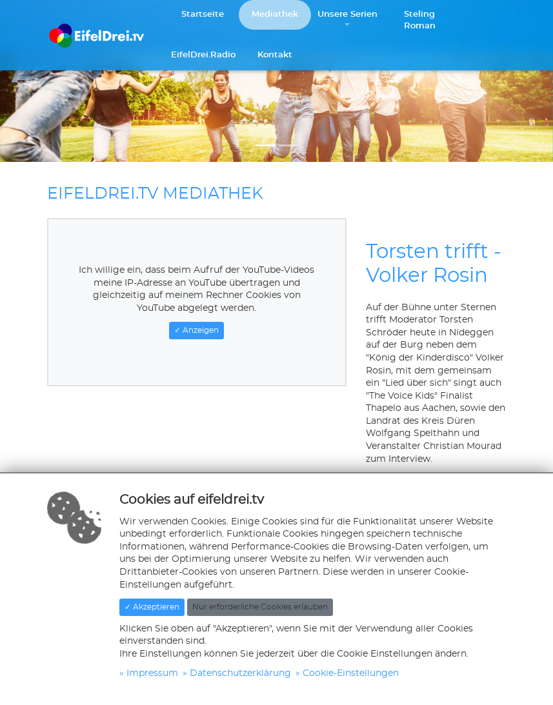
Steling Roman (420, 20)
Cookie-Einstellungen (351, 673)
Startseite (202, 14)
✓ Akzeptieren (152, 607)
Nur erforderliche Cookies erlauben (260, 607)
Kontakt (274, 55)
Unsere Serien (347, 14)
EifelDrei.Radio (203, 55)
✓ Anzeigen (196, 330)
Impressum (152, 673)
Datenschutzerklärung (240, 673)
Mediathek (275, 14)
